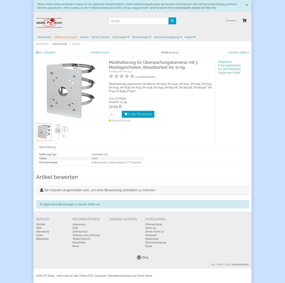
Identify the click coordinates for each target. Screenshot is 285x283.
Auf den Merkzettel (229, 69)
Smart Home (100, 37)
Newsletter (79, 242)
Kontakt (40, 224)
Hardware (121, 37)
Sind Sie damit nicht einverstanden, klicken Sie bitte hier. (183, 7)
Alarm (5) (150, 228)
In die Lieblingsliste (229, 65)
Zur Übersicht (45, 52)
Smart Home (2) (154, 231)
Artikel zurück (100, 52)
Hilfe (39, 228)
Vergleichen (225, 61)
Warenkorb (42, 231)
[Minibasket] (244, 20)
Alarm (84, 37)
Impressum (79, 224)
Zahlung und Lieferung (86, 235)
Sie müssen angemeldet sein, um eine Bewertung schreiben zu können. (100, 190)
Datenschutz (80, 231)
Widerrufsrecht (82, 238)
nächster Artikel (238, 52)
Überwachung (65, 37)
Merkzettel (42, 238)
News (76, 246)
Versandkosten (240, 264)
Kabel (190, 37)
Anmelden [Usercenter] (231, 20)
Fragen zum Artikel (229, 72)
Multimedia (141, 37)
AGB (75, 228)
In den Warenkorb (138, 114)
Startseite (44, 37)
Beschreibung (47, 147)
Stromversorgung (168, 37)
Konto (39, 235)
